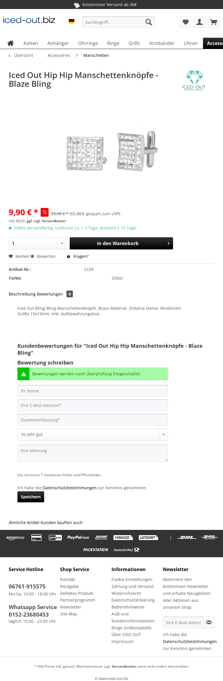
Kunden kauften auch (62, 522)
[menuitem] (118, 24)
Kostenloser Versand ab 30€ (105, 4)
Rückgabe (69, 586)
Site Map (68, 614)
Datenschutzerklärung (133, 600)
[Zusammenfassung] (92, 419)
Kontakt (67, 579)
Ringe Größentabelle (132, 628)
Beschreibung (22, 294)
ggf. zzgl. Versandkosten (46, 220)
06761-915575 (27, 586)
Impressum (123, 641)
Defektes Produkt (76, 593)
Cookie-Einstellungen (132, 579)
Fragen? (78, 256)
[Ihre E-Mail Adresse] (183, 622)
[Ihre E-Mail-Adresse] (92, 405)
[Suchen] (149, 22)
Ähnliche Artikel (24, 522)
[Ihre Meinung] (92, 453)
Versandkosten (123, 666)
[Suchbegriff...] (118, 22)
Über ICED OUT (126, 634)
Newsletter (70, 607)
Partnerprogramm (77, 600)
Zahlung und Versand (133, 586)
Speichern (31, 496)
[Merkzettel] (185, 22)
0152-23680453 (29, 614)
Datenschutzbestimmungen (70, 487)
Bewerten (43, 256)
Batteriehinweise (128, 607)
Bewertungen (55, 294)
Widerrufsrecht (126, 593)
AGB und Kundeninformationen (133, 617)
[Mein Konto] (199, 22)
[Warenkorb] (214, 22)
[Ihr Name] (92, 390)
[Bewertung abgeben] (92, 434)
